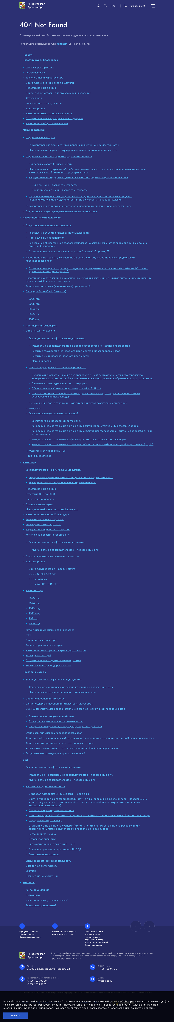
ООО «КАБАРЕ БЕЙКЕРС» (44, 584)
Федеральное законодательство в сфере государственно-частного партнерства (81, 345)
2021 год (34, 618)
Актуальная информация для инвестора (50, 629)
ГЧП (28, 635)
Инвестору (29, 462)
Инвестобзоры (34, 590)
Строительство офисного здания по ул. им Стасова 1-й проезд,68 (69, 251)
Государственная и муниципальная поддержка (54, 118)
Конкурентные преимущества (44, 103)
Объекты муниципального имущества (55, 185)
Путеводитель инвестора (41, 640)
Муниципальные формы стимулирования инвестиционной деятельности (73, 150)
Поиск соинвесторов (38, 455)
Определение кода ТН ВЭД (45, 820)
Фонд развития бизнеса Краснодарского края (54, 732)
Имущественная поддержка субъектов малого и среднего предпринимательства (78, 177)
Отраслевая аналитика (42, 839)
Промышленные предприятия (46, 237)
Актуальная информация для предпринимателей (55, 753)
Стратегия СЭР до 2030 (40, 494)
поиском (62, 43)
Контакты (29, 882)
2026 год (34, 298)
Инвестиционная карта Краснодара (47, 514)
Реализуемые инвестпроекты (43, 524)
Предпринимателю (34, 671)
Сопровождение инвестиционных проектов (52, 556)
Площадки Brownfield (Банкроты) (46, 291)
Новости (28, 54)
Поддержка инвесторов (40, 137)
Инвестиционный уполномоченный (47, 123)
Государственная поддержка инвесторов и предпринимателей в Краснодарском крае (78, 206)
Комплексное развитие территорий (47, 534)
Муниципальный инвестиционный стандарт (52, 509)
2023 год (34, 314)
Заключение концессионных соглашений (54, 413)
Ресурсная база (35, 72)
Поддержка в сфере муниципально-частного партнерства (61, 211)
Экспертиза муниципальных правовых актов (56, 721)
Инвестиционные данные (41, 87)
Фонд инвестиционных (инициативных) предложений (58, 286)
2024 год (34, 309)
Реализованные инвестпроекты (45, 519)
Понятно (15, 1015)
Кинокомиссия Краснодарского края (48, 665)
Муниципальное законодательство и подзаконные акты (62, 482)
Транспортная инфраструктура (44, 77)
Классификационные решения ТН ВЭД (52, 844)
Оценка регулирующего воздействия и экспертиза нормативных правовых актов (75, 708)
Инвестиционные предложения (42, 217)
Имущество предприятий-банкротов (48, 529)
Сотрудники (33, 895)
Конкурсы (35, 408)
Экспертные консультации (42, 876)
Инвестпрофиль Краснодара (40, 59)
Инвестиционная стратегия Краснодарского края (56, 650)
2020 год (34, 623)
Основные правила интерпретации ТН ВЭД (55, 849)
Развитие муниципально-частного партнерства (60, 355)
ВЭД (25, 759)
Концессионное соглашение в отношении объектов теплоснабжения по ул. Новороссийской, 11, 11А (92, 444)
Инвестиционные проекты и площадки (49, 113)
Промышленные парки (39, 504)
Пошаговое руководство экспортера (51, 810)
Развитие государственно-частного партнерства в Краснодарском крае (76, 350)
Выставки (31, 870)
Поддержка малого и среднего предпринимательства (59, 156)
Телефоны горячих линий (41, 905)
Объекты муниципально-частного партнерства (57, 367)
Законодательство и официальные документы (57, 338)
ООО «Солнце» (38, 579)
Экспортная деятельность (41, 865)
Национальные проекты (40, 499)
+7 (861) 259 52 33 (37, 984)
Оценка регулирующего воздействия (51, 716)
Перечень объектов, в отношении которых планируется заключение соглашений (78, 403)
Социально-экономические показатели (50, 82)
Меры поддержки (34, 129)
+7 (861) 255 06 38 (37, 980)
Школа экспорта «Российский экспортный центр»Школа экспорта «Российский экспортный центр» (89, 815)
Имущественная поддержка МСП (46, 450)
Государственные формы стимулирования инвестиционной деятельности (74, 145)
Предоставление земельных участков (49, 225)
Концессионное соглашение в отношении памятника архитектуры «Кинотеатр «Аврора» (85, 425)
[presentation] (135, 926)
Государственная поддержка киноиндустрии (53, 660)
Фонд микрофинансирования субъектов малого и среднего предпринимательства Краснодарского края (90, 738)
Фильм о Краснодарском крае (44, 645)
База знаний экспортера (44, 854)
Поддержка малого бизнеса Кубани (50, 164)
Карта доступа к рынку (42, 834)
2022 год (34, 319)
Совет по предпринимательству (45, 698)
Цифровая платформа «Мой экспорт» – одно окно (59, 793)
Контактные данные (37, 889)
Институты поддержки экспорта (45, 786)
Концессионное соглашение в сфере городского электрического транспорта (79, 439)
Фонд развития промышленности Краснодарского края (60, 743)
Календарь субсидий (38, 655)
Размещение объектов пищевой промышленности (59, 232)
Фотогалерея (34, 98)
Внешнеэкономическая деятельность (48, 860)
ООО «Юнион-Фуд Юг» (43, 573)
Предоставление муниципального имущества (60, 190)
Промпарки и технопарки (41, 325)
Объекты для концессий (40, 330)
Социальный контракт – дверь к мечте (52, 568)
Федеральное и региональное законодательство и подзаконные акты (71, 477)
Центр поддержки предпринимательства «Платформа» (59, 703)
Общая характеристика (40, 67)
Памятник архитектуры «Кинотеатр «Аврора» (59, 383)
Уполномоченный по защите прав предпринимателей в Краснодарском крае (72, 748)
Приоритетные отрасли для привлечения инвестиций (58, 93)
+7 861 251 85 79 (134, 5)
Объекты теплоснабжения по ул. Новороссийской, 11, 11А (66, 388)
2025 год (34, 303)
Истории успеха (35, 108)
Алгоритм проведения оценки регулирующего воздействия (65, 726)
